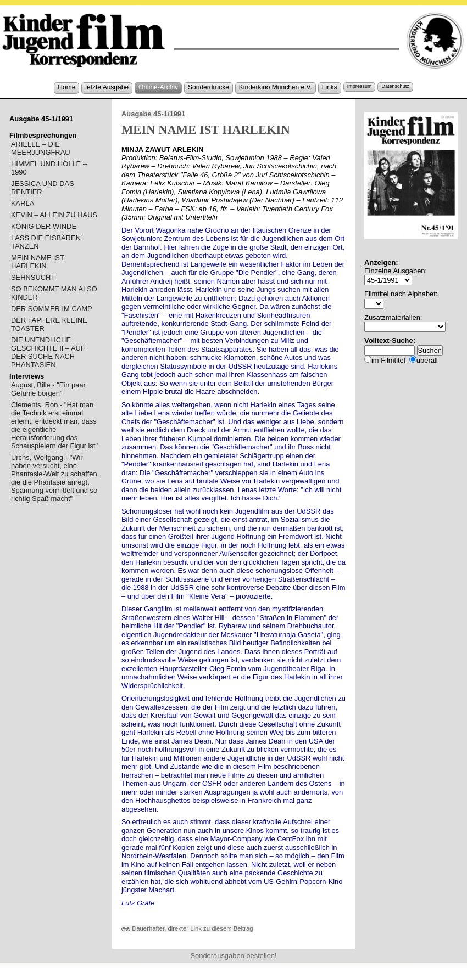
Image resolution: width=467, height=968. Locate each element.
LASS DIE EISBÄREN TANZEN (46, 242)
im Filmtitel (388, 360)
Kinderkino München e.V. (275, 87)
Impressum (359, 86)
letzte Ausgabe (107, 87)
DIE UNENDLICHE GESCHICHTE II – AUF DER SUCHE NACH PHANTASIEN (48, 352)
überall (427, 360)
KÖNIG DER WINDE (43, 226)
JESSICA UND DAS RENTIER (42, 187)
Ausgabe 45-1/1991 (153, 114)
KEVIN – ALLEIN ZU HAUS (54, 215)
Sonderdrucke (208, 87)
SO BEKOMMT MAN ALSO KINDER (54, 293)
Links (329, 87)
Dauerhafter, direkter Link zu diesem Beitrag (187, 928)
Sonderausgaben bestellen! (233, 956)
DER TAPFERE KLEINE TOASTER (49, 324)
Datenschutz (395, 86)
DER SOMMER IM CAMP (51, 309)
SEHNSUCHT (33, 277)
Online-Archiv (158, 87)
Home (66, 87)
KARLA (22, 203)
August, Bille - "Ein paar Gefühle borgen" (48, 389)
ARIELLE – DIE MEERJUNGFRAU (40, 148)
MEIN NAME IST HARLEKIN (37, 262)
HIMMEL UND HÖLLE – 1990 (49, 168)
